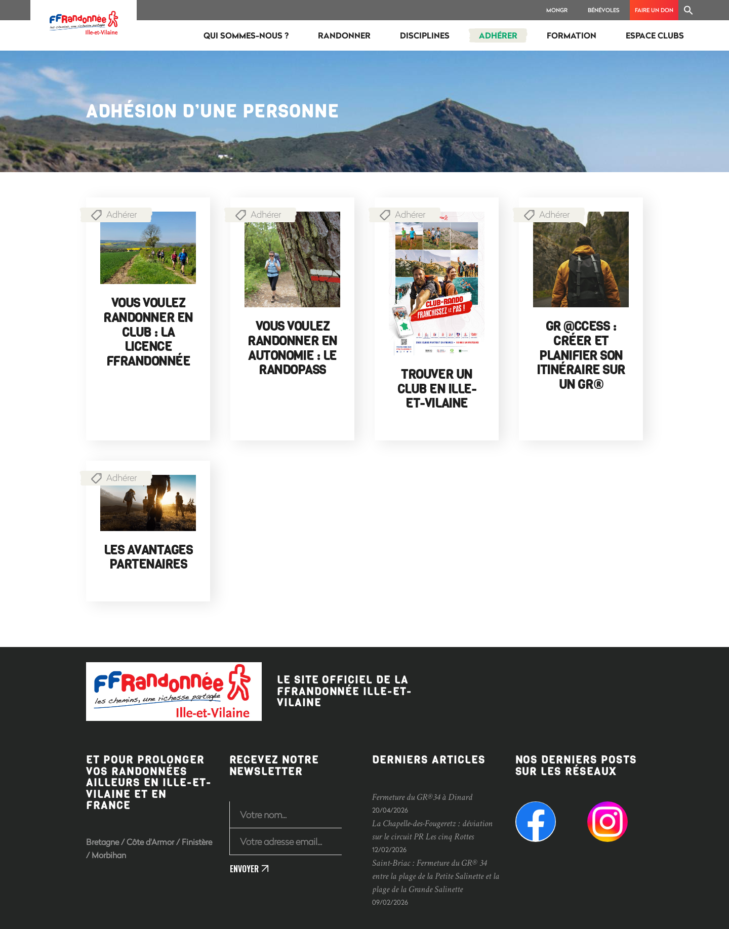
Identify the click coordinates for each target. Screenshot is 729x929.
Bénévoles (604, 10)
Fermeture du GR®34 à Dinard (422, 797)
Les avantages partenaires (148, 557)
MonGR (557, 10)
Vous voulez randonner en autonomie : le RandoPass (292, 348)
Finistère (197, 841)
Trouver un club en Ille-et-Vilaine (436, 389)
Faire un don (654, 10)
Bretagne (102, 841)
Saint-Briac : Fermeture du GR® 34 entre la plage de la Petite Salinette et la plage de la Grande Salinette (435, 876)
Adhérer (121, 214)
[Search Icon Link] (688, 10)
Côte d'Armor (150, 841)
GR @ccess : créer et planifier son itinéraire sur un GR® (581, 355)
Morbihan (109, 855)
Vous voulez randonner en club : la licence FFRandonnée (147, 332)
